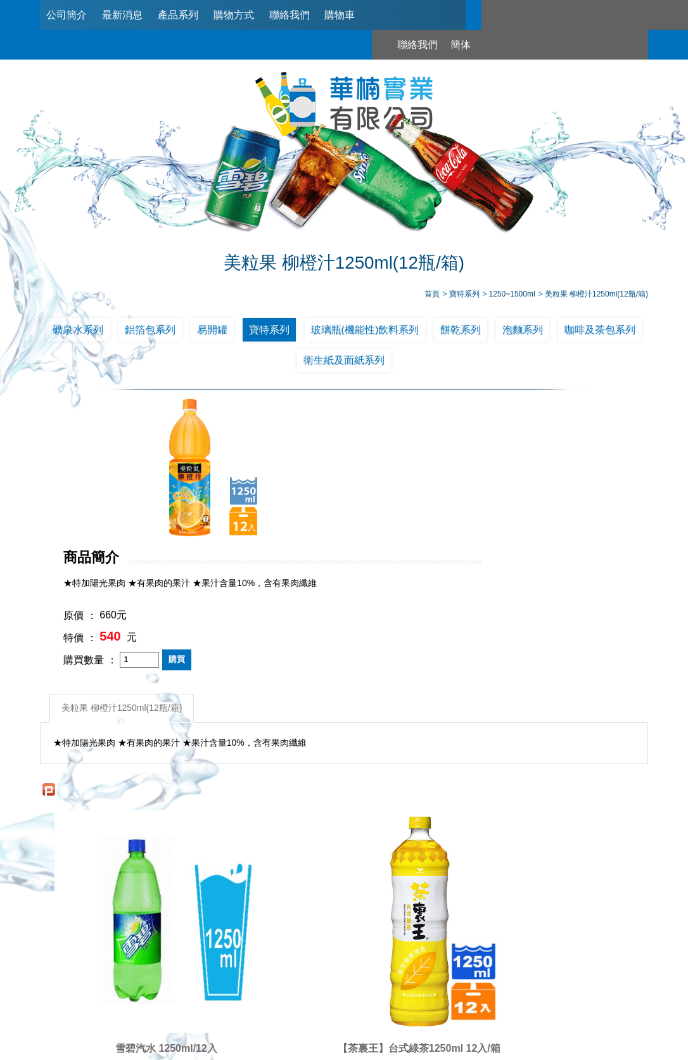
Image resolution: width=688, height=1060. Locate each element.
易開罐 (212, 331)
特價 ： (299, 498)
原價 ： (299, 476)
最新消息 (122, 15)
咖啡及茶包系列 (599, 331)
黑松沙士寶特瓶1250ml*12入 (572, 806)
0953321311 (467, 974)
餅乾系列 (460, 331)
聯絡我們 (289, 15)
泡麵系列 (522, 331)
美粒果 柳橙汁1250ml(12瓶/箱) (123, 567)
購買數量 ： (309, 519)
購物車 (339, 15)
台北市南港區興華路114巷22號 (465, 997)
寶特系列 (269, 331)
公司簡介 (66, 15)
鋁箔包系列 (150, 331)
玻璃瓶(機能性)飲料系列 (365, 331)
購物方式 (233, 15)
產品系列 (178, 15)
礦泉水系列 (78, 331)
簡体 (554, 15)
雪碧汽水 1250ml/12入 (116, 806)
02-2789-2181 (322, 974)
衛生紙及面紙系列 (344, 362)
